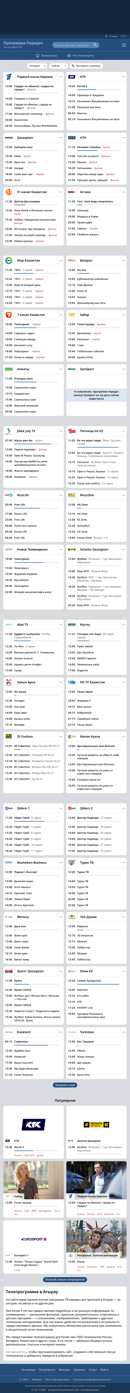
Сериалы (79, 1370)
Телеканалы (46, 55)
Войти (104, 1370)
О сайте (24, 1379)
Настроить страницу (88, 65)
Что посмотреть (80, 55)
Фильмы (64, 1370)
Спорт (93, 1370)
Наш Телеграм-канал (57, 1379)
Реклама (37, 1379)
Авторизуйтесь (16, 1352)
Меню (61, 77)
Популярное (47, 1370)
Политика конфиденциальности (92, 1379)
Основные (28, 1370)
